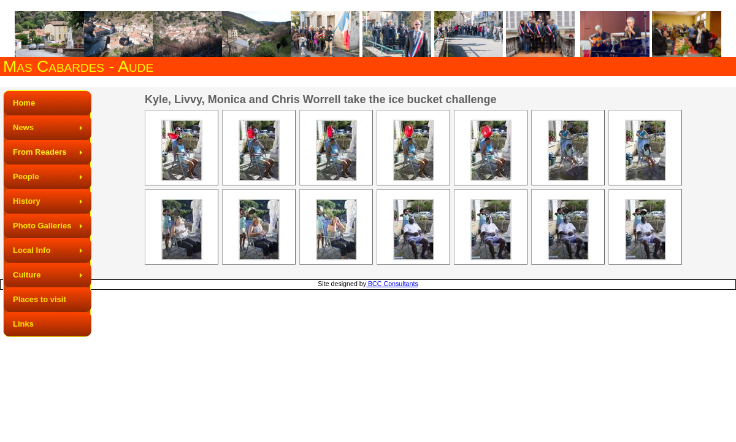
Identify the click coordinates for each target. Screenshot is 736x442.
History (26, 201)
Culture (27, 274)
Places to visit (39, 299)
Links (23, 323)
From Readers (39, 152)
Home (24, 102)
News (23, 127)
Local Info (31, 250)
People (26, 176)
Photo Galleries (42, 225)
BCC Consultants (392, 283)
